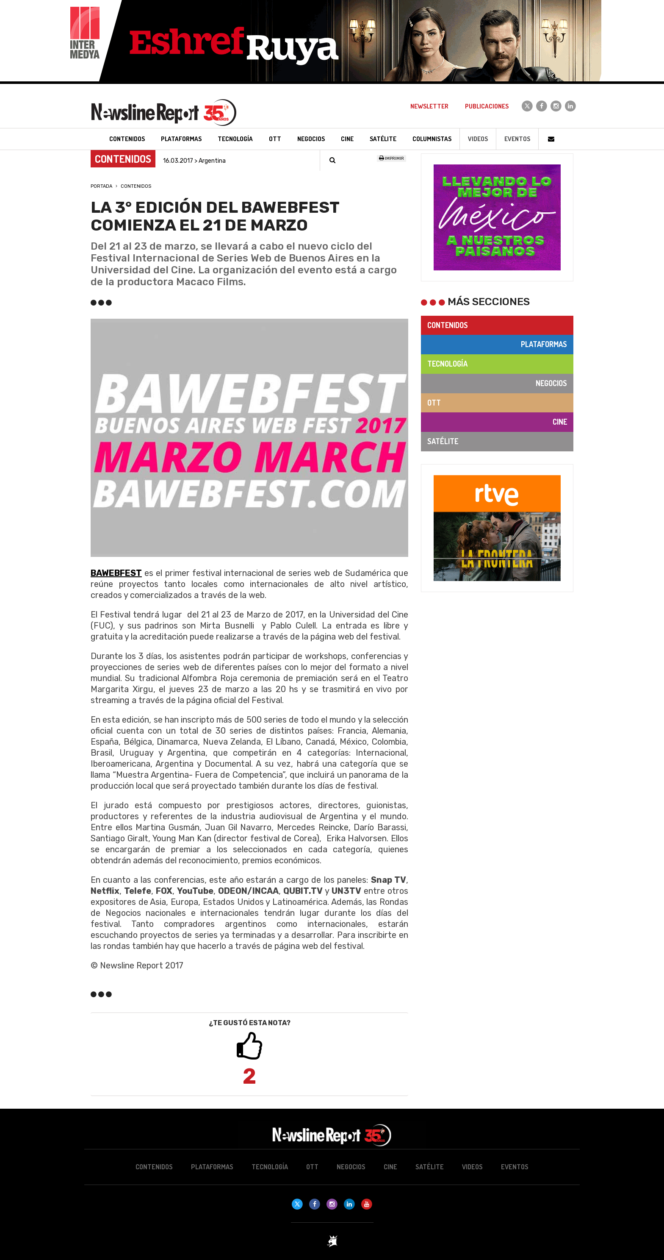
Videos (478, 139)
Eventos (517, 139)
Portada (101, 186)
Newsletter (429, 106)
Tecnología (447, 363)
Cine (560, 421)
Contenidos (136, 186)
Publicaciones (487, 106)
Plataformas (544, 344)
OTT (434, 402)
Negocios (551, 383)
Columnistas (431, 139)
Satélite (442, 441)
